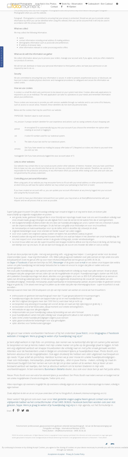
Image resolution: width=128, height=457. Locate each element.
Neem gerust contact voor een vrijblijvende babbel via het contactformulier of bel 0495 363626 (60, 401)
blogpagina (100, 333)
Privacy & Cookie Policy (75, 454)
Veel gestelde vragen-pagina (67, 399)
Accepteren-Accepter (56, 454)
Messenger (58, 262)
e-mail (82, 262)
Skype (12, 262)
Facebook (22, 262)
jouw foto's (81, 333)
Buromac (49, 369)
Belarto (61, 369)
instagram (24, 336)
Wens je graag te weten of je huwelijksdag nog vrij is (49, 405)
